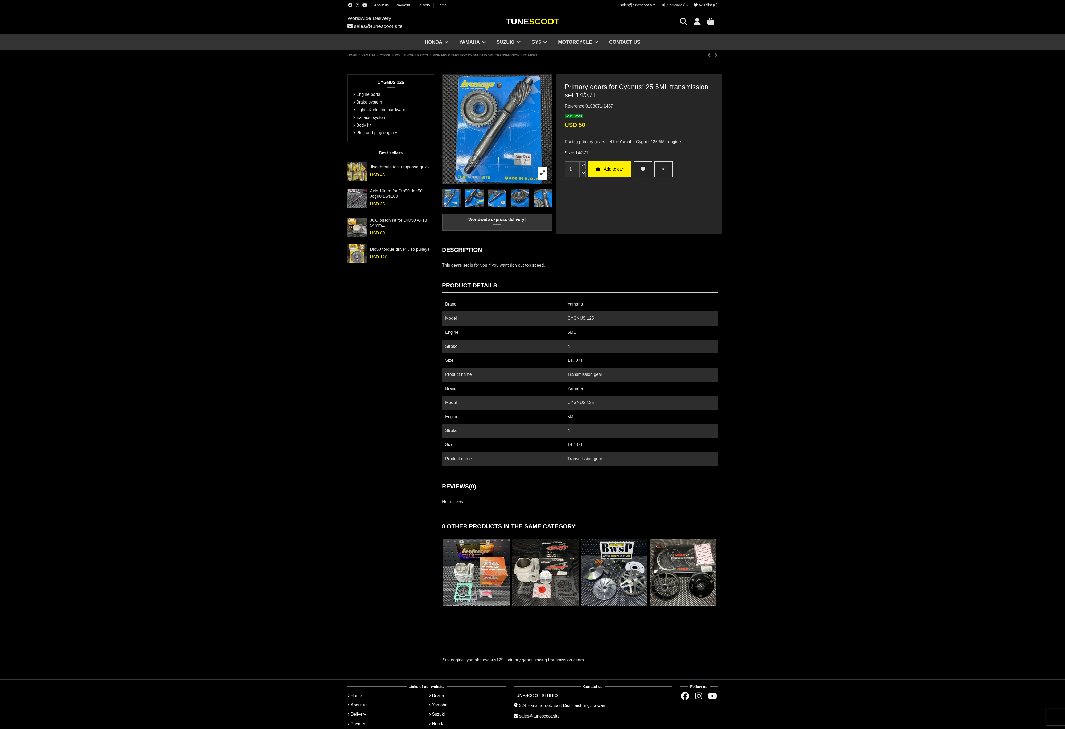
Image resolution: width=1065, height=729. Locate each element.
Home (442, 5)
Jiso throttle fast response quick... (401, 167)
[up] (583, 165)
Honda (438, 724)
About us (382, 5)
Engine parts (368, 94)
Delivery (424, 5)
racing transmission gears (559, 660)
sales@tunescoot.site (638, 5)
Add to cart (609, 169)
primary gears (519, 660)
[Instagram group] (357, 5)
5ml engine (453, 660)
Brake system (369, 102)
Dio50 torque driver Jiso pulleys (399, 249)
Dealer (438, 695)
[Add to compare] (663, 169)
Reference (574, 106)
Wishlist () (705, 5)
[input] (572, 169)
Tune (532, 21)
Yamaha (439, 705)
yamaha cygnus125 (484, 660)
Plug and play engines (377, 132)
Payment (403, 5)
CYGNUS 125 (391, 82)
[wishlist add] (643, 169)
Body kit (363, 125)
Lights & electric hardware (380, 110)
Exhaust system (371, 117)
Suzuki (438, 714)
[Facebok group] (350, 5)
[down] (583, 173)
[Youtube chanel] (364, 5)
